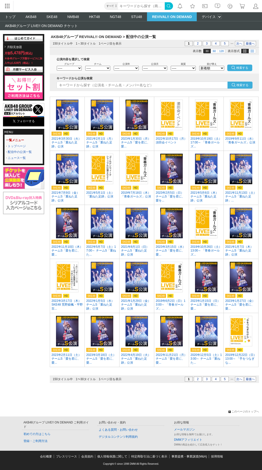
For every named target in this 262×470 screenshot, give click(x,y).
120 (221, 51)
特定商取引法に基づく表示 (149, 456)
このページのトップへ (243, 411)
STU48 (136, 17)
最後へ (250, 43)
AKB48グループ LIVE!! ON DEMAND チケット (41, 26)
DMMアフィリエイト (188, 439)
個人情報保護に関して (112, 456)
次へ (239, 43)
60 (214, 51)
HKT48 (94, 17)
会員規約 (87, 456)
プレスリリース (66, 456)
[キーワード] (141, 6)
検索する (242, 85)
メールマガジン (184, 429)
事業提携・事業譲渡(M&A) (189, 456)
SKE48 (52, 17)
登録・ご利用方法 (36, 441)
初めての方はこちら (37, 434)
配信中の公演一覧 (20, 152)
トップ (10, 17)
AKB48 (31, 17)
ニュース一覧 (17, 158)
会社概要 (46, 456)
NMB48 (73, 17)
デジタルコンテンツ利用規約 (118, 436)
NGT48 (115, 17)
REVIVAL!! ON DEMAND (172, 17)
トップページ (17, 146)
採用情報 (217, 456)
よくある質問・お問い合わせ (118, 429)
